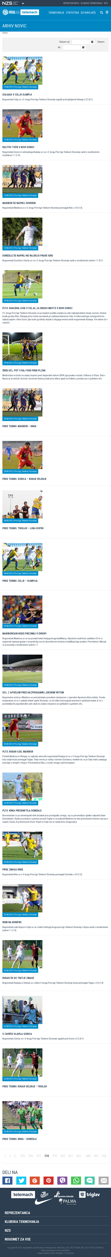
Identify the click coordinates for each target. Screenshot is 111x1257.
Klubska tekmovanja (91, 3)
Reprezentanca (71, 3)
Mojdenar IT (60, 1253)
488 (88, 1156)
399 (54, 1156)
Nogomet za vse (18, 1239)
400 (62, 1156)
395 (22, 1156)
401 (70, 1156)
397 (38, 1156)
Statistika (72, 12)
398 (46, 1156)
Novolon (70, 1253)
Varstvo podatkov (63, 1250)
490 (104, 1156)
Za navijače (88, 12)
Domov (5, 33)
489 (96, 1156)
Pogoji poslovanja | (48, 1250)
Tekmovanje (56, 12)
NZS (106, 3)
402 (78, 1156)
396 (30, 1156)
